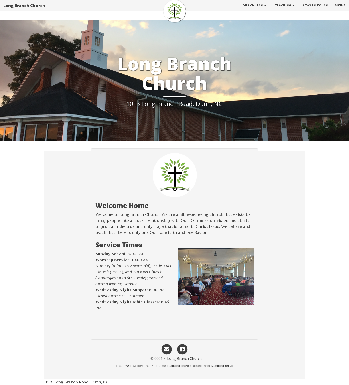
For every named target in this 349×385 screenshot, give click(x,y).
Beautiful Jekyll (222, 366)
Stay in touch (315, 10)
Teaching (283, 10)
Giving (340, 10)
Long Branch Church (24, 10)
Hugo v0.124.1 (126, 366)
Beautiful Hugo (178, 366)
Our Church (253, 10)
